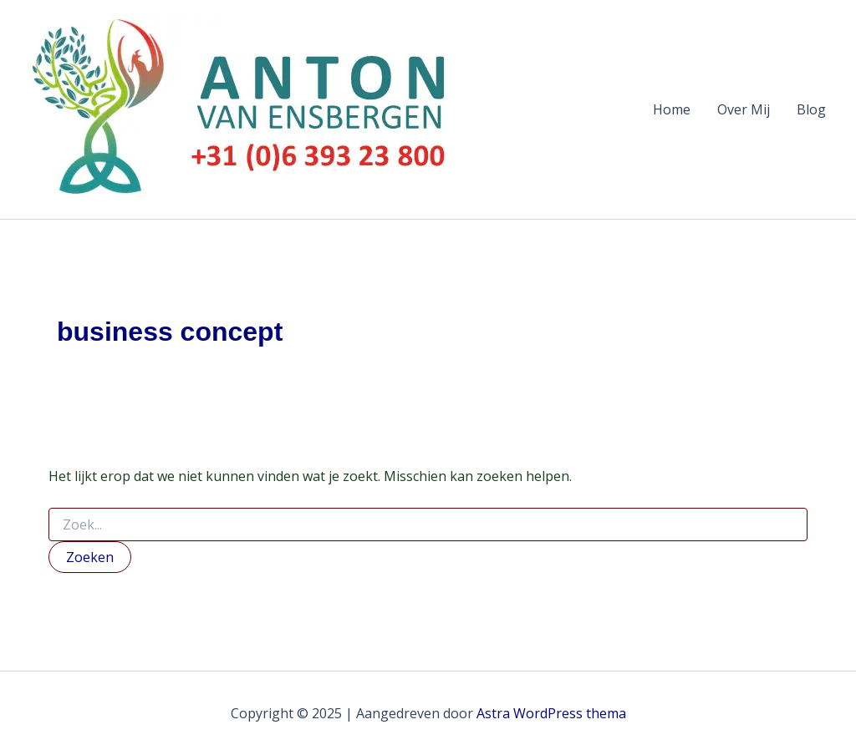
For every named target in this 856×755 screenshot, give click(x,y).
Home (671, 109)
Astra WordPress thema (551, 713)
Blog (811, 109)
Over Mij (743, 109)
